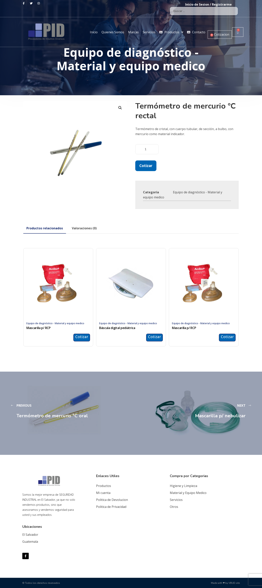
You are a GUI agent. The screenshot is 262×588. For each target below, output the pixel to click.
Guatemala (30, 541)
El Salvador (30, 534)
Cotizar (145, 165)
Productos (103, 486)
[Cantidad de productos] (147, 149)
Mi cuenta (103, 493)
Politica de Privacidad (111, 507)
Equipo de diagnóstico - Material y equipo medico (55, 323)
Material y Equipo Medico (188, 493)
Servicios (176, 500)
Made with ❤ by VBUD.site (225, 583)
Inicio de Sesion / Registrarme (208, 4)
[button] (120, 107)
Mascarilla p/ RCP (38, 328)
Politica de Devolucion (112, 500)
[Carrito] (237, 32)
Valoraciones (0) (84, 228)
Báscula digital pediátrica (117, 328)
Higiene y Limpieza (183, 486)
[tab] (44, 228)
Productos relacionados (44, 228)
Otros (174, 507)
